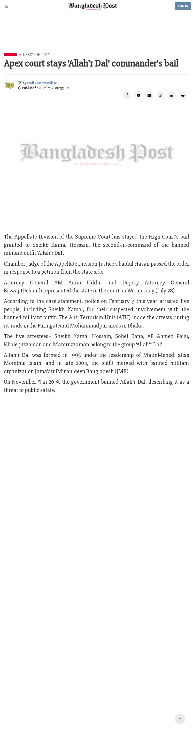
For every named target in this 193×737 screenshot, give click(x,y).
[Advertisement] (98, 39)
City (46, 54)
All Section (30, 54)
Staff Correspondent (42, 83)
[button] (6, 6)
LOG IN (183, 6)
